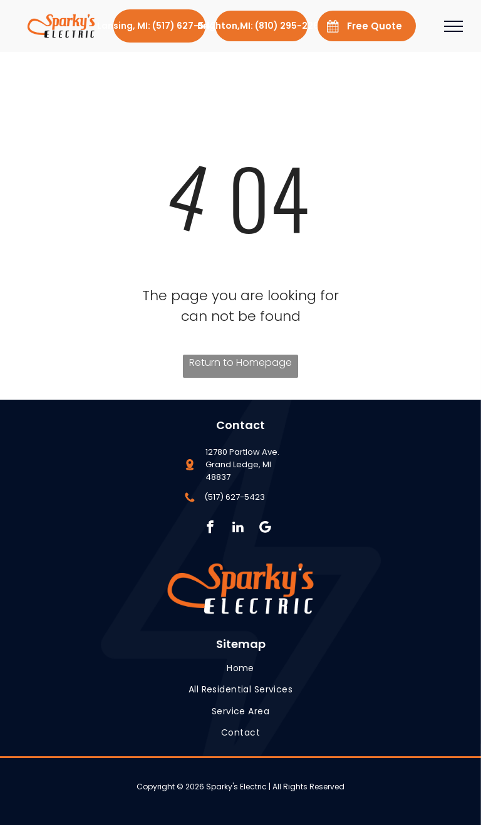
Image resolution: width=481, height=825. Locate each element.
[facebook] (210, 528)
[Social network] (265, 528)
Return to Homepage (240, 362)
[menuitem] (240, 668)
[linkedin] (237, 528)
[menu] (453, 26)
